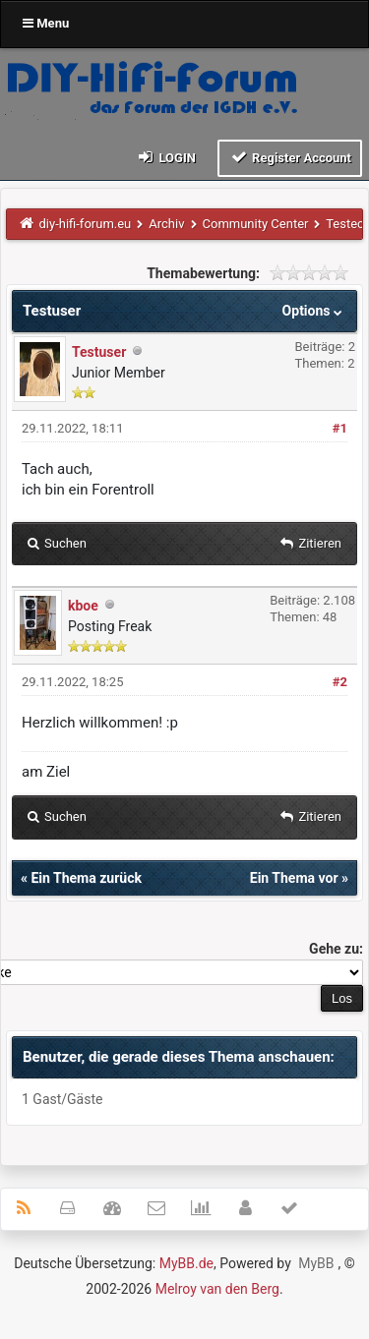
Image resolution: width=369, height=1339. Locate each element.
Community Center (256, 223)
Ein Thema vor (294, 878)
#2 (340, 681)
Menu (46, 23)
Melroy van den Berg (217, 1289)
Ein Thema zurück (86, 878)
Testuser (99, 352)
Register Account (289, 156)
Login (166, 156)
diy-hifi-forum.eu (85, 223)
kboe (83, 605)
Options (314, 311)
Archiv (166, 223)
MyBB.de (186, 1263)
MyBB (316, 1263)
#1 (340, 428)
